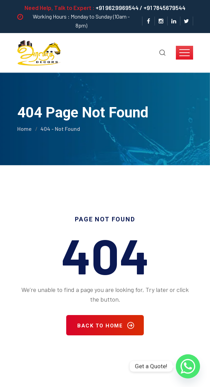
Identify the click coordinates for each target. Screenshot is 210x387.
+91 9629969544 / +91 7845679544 (141, 7)
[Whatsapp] (188, 366)
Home (24, 117)
